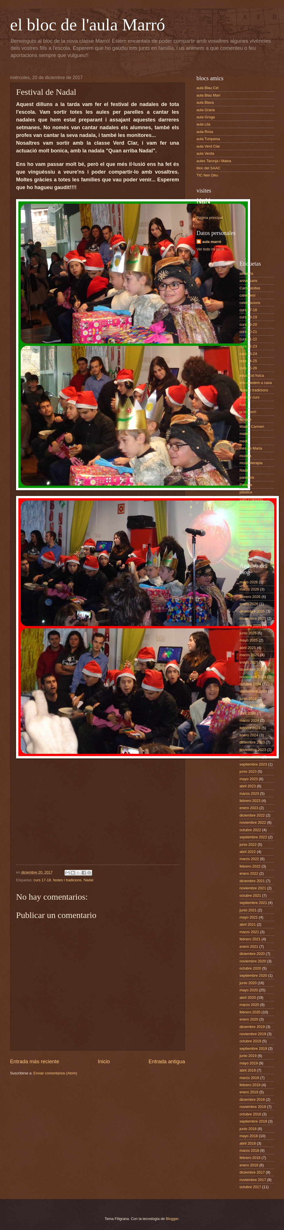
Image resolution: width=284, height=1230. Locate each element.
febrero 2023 (250, 801)
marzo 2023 (249, 793)
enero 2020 (249, 1019)
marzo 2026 (249, 589)
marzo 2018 (249, 1150)
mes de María (251, 448)
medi (244, 441)
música (245, 456)
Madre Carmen (252, 426)
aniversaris (248, 280)
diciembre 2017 (252, 1172)
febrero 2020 (250, 1012)
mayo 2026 (249, 582)
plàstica (246, 492)
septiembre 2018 (253, 1121)
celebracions (250, 303)
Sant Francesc (251, 499)
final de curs (249, 397)
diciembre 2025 (252, 611)
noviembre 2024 (253, 677)
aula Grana (206, 110)
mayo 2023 (249, 779)
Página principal (210, 217)
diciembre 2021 (252, 881)
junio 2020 (248, 983)
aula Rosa (205, 132)
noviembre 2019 (253, 1034)
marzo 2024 (249, 720)
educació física (252, 375)
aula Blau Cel (208, 88)
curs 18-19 (248, 317)
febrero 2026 (250, 597)
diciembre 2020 (252, 954)
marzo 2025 (249, 655)
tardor (244, 543)
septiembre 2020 (253, 975)
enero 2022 (249, 873)
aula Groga (206, 117)
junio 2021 (248, 910)
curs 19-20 (248, 324)
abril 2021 (248, 924)
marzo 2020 (249, 1005)
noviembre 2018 (253, 1107)
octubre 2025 (250, 625)
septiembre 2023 (253, 764)
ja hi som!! (248, 412)
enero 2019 (249, 1092)
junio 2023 (248, 771)
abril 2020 (248, 997)
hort (243, 405)
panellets (247, 477)
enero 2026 (249, 604)
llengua (246, 419)
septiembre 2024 (253, 691)
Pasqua (246, 484)
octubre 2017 (250, 1187)
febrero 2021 (250, 939)
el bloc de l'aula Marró (87, 24)
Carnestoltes (250, 288)
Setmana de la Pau (255, 521)
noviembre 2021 (253, 888)
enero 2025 (249, 662)
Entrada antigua (167, 1061)
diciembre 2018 (252, 1099)
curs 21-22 (248, 339)
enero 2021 (249, 946)
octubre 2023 (250, 757)
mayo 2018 (249, 1136)
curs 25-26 (248, 368)
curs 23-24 (248, 354)
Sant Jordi (248, 507)
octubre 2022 (250, 830)
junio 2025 (248, 633)
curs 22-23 (248, 346)
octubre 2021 (250, 895)
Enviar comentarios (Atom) (55, 1073)
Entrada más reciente (34, 1061)
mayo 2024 (249, 706)
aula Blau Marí (208, 95)
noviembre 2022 (253, 822)
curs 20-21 (248, 331)
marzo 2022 (249, 859)
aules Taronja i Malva (214, 161)
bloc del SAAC (208, 168)
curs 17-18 (42, 880)
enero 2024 (249, 735)
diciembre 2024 (252, 669)
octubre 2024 (250, 684)
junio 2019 (248, 1056)
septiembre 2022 (253, 837)
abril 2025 (248, 648)
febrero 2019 (250, 1085)
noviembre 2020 (253, 961)
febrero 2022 (250, 866)
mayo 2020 (249, 990)
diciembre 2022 (252, 815)
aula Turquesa (208, 139)
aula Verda (205, 153)
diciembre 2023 (252, 742)
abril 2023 (248, 786)
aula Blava (205, 102)
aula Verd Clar (208, 146)
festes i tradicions (67, 880)
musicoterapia (251, 463)
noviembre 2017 (253, 1180)
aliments (246, 273)
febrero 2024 (250, 728)
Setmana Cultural (254, 514)
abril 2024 (248, 713)
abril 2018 (248, 1143)
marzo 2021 (249, 932)
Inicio (104, 1061)
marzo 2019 (249, 1078)
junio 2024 (248, 699)
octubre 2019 (250, 1041)
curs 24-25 (248, 361)
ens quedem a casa (256, 382)
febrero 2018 (250, 1158)
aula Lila (203, 124)
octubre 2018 (250, 1114)
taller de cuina (251, 536)
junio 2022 (248, 844)
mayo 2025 (249, 640)
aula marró (211, 242)
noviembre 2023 (253, 750)
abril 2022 (248, 852)
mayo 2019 (249, 1063)
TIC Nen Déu (207, 175)
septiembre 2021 (253, 903)
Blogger (172, 1219)
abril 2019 (248, 1070)
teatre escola (250, 550)
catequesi (247, 295)
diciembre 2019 (252, 1027)
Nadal (88, 880)
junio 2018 (248, 1129)
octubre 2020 (250, 968)
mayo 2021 (249, 917)
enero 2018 (249, 1165)
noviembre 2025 (253, 618)
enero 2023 (249, 808)
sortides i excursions (256, 528)
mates (245, 433)
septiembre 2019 (253, 1048)
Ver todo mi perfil (210, 249)
